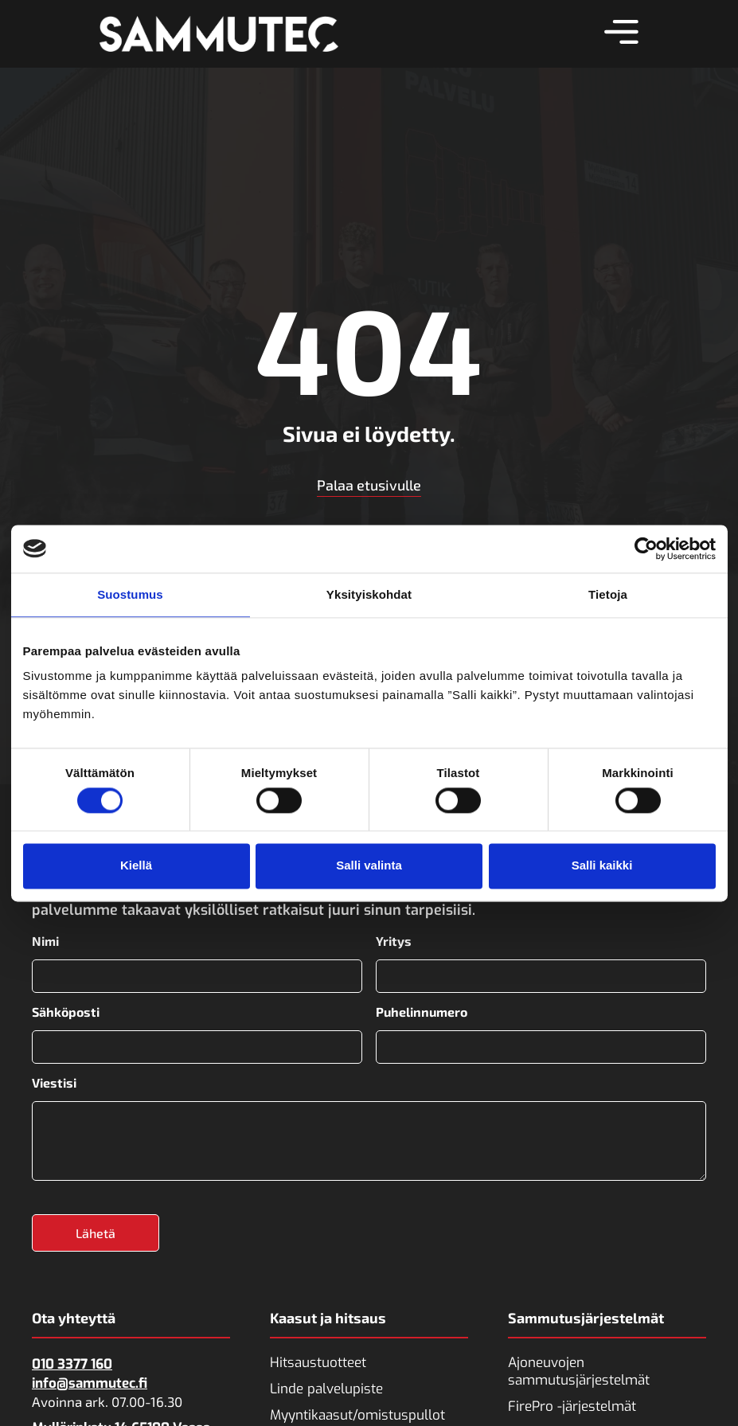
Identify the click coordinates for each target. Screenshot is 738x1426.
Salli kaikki (602, 866)
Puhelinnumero (421, 1011)
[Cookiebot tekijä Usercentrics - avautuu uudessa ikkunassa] (646, 549)
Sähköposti (66, 1011)
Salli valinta (369, 866)
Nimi (45, 941)
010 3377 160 (72, 1361)
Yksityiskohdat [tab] (369, 594)
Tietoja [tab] (607, 594)
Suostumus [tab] (130, 594)
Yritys (394, 941)
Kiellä (136, 866)
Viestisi (54, 1080)
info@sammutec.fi (89, 1381)
